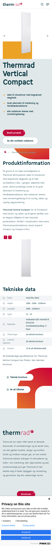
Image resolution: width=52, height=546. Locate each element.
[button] (47, 4)
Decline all (26, 538)
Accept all (26, 532)
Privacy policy (29, 525)
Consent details (8, 525)
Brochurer (26, 494)
